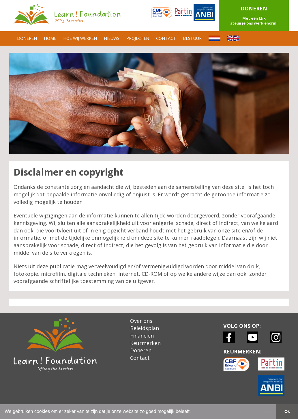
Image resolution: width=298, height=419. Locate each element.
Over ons (141, 320)
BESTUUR (192, 38)
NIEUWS (111, 38)
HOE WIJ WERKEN (80, 38)
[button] (254, 15)
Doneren (140, 350)
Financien (142, 335)
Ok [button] (287, 411)
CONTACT (166, 38)
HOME (50, 38)
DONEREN (27, 38)
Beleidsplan (144, 328)
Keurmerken (145, 343)
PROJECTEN (137, 38)
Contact (140, 357)
